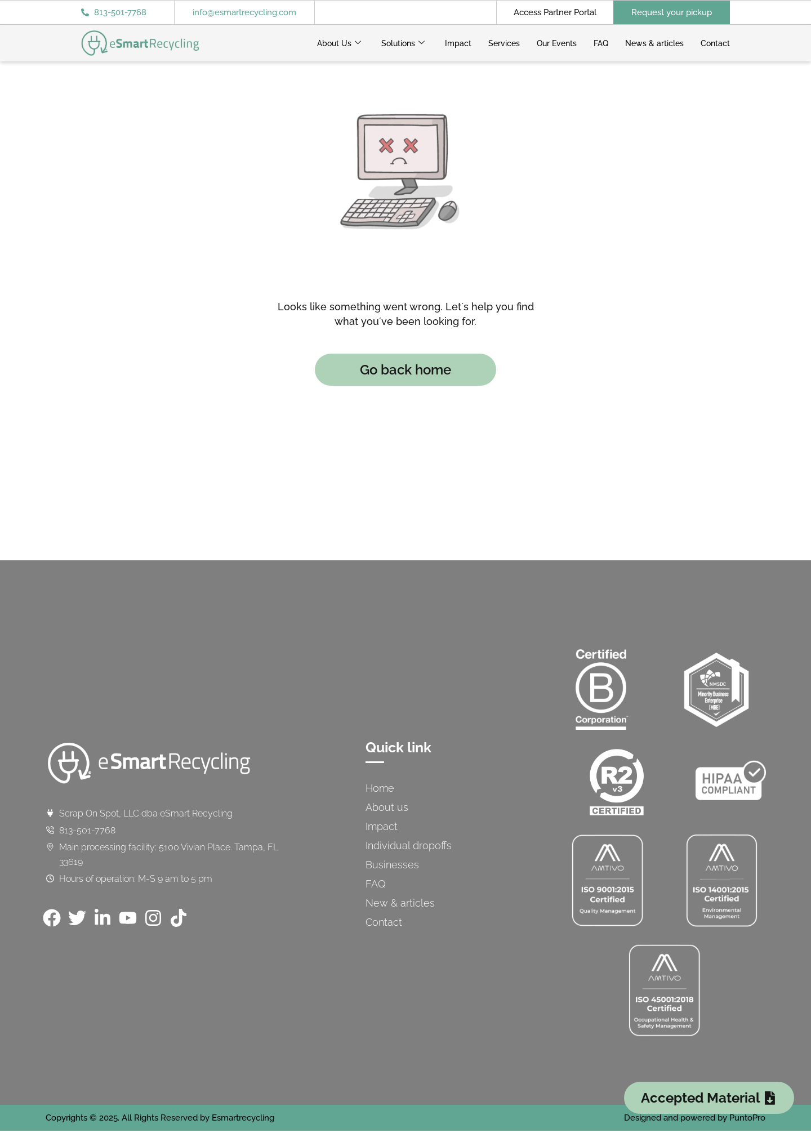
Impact (458, 43)
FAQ (601, 43)
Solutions (403, 43)
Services (504, 43)
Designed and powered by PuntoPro (694, 1118)
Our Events (557, 43)
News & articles (654, 43)
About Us (339, 43)
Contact (715, 43)
